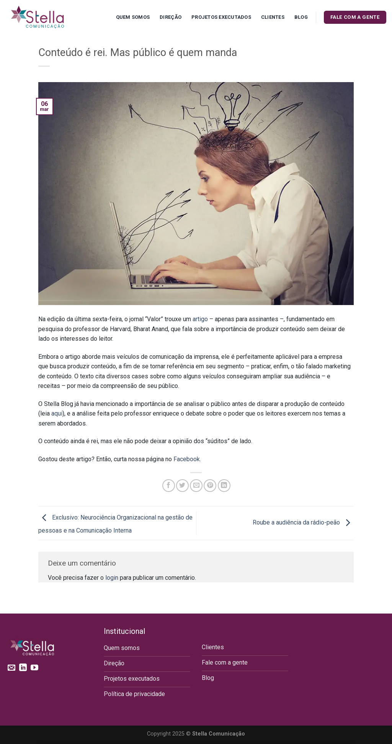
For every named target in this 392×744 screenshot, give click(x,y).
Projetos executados (221, 17)
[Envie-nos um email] (11, 668)
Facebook (186, 459)
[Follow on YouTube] (34, 668)
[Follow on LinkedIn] (23, 668)
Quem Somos (133, 17)
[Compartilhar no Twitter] (182, 485)
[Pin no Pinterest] (210, 485)
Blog (301, 17)
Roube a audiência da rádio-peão (303, 522)
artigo (200, 319)
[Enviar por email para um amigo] (196, 485)
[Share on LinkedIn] (224, 485)
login (111, 577)
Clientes (272, 17)
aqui (56, 413)
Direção (170, 17)
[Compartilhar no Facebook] (168, 485)
